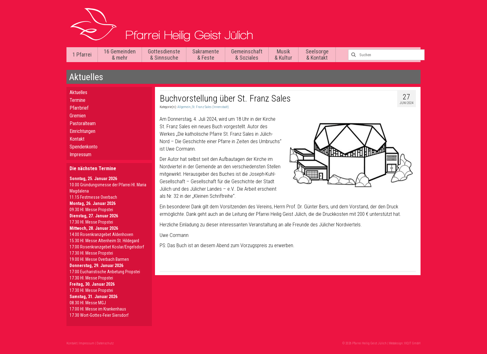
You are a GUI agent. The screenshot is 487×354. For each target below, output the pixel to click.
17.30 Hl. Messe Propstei (91, 222)
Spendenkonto (84, 147)
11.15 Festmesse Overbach (93, 197)
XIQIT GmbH (412, 343)
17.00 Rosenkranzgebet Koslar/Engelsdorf (107, 246)
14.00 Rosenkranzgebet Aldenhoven (101, 234)
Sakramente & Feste (205, 54)
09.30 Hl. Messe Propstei (91, 209)
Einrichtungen (82, 131)
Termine (77, 100)
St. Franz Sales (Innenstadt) (210, 107)
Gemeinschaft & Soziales (246, 54)
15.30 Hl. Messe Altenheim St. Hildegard (104, 240)
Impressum (80, 154)
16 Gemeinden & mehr (120, 54)
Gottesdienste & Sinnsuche (164, 54)
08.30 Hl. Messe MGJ (88, 302)
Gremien (78, 116)
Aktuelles (78, 92)
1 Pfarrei (82, 54)
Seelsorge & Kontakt (317, 54)
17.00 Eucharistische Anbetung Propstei (105, 271)
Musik (283, 54)
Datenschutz (105, 343)
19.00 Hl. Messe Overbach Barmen (99, 259)
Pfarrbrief (79, 108)
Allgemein (184, 107)
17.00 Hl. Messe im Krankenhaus (98, 308)
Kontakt (77, 139)
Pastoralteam (83, 123)
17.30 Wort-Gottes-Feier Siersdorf (99, 315)
